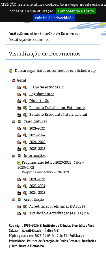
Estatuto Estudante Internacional (58, 114)
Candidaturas (35, 121)
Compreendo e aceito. (76, 11)
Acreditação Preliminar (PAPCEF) (57, 206)
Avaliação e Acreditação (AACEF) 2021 (60, 212)
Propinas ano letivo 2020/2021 (46, 162)
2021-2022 (37, 128)
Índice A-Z (52, 230)
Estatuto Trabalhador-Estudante (57, 107)
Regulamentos (41, 93)
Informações (35, 155)
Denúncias (89, 241)
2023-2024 (37, 134)
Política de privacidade (54, 17)
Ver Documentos (67, 33)
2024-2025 (37, 141)
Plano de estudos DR (46, 87)
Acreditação (34, 199)
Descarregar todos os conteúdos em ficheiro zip (55, 70)
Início (33, 33)
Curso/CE (46, 33)
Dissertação (39, 100)
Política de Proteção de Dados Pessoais (53, 241)
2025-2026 (37, 148)
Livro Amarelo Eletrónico (27, 246)
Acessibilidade (31, 230)
